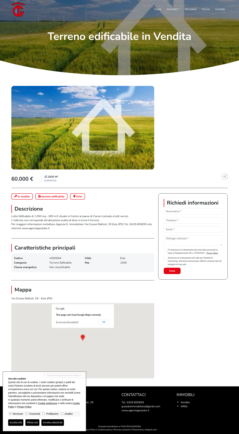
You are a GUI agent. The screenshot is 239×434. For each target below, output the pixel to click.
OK (103, 322)
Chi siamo (191, 9)
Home (158, 9)
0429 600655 (135, 402)
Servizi (206, 9)
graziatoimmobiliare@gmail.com (141, 406)
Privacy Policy (212, 253)
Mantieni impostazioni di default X (64, 375)
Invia (172, 271)
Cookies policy (105, 429)
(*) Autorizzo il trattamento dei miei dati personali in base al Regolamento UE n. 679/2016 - (193, 251)
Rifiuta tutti (32, 422)
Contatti (220, 9)
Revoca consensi (122, 429)
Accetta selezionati (52, 422)
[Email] (193, 229)
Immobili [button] (172, 9)
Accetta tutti (16, 422)
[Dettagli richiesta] (193, 240)
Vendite (185, 402)
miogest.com (151, 429)
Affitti (184, 406)
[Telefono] (193, 220)
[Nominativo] (193, 211)
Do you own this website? (67, 322)
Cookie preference (47, 403)
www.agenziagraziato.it (135, 410)
